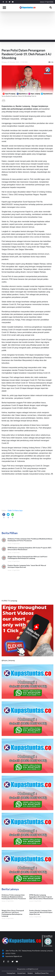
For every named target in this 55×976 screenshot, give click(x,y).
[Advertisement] (27, 28)
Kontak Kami (21, 973)
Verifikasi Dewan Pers (42, 973)
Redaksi (30, 973)
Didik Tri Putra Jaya (15, 510)
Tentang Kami (11, 973)
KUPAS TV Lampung (9, 601)
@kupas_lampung (8, 660)
